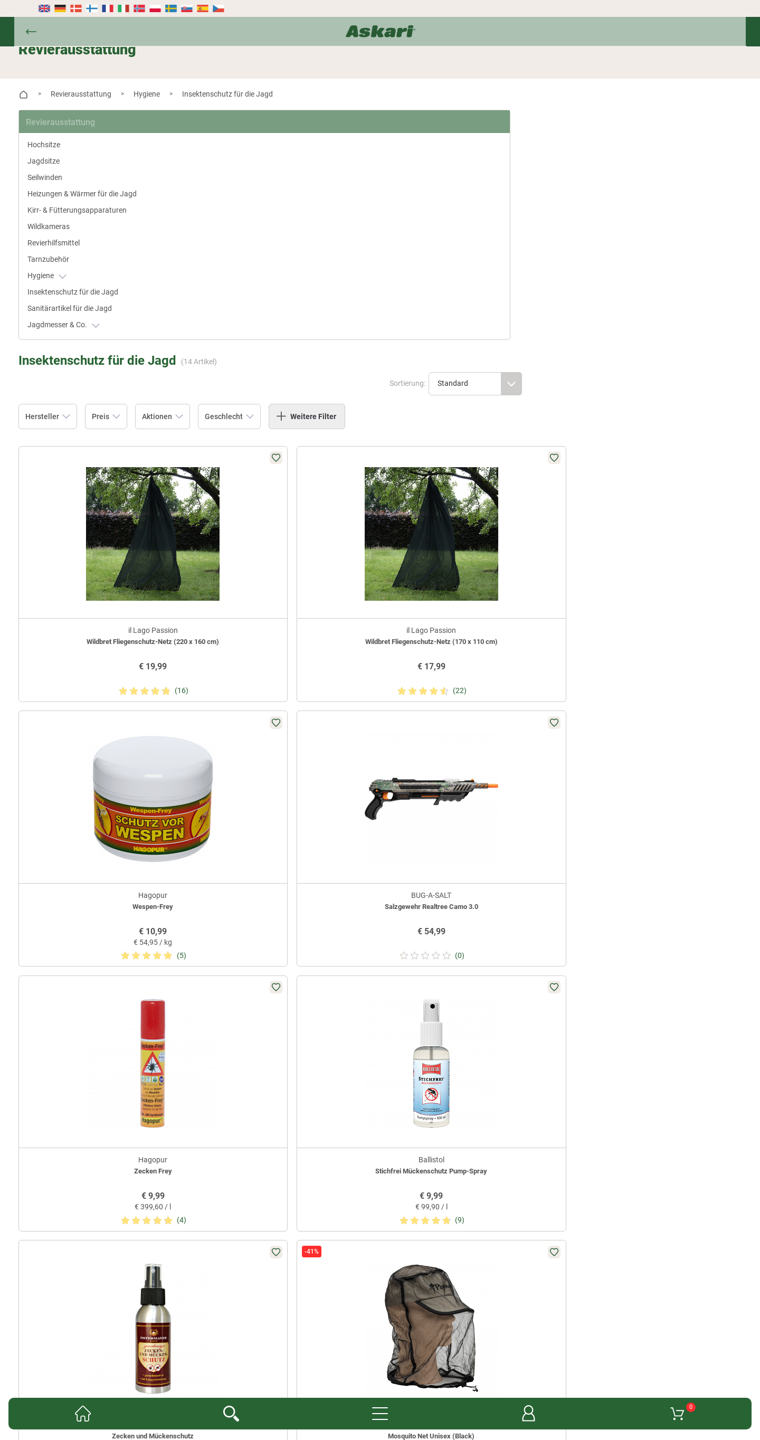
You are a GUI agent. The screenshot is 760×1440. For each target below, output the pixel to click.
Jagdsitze (63, 149)
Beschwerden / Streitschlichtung (488, 1369)
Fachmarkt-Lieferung (353, 1337)
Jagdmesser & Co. (83, 346)
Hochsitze (63, 133)
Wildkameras (68, 237)
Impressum (405, 1369)
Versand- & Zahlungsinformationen (439, 1353)
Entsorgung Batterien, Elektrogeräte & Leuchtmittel (293, 1369)
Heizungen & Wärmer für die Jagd (87, 187)
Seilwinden (64, 166)
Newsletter (215, 1337)
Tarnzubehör (68, 270)
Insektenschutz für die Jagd (83, 308)
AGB (544, 1337)
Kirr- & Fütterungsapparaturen (86, 215)
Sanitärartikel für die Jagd (89, 330)
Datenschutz (349, 1353)
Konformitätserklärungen (484, 1337)
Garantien (415, 1337)
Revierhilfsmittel (73, 253)
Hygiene (66, 286)
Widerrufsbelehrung (285, 1353)
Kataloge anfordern (276, 1337)
